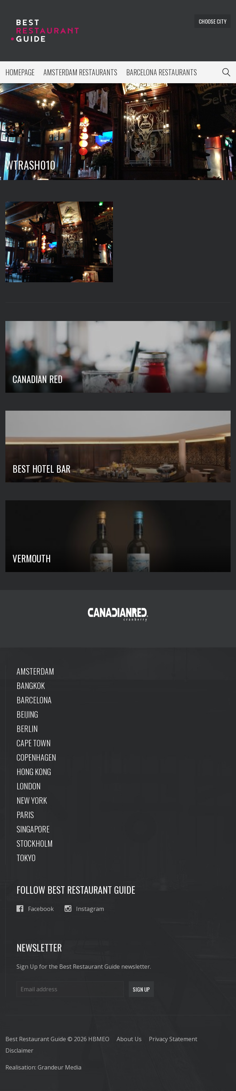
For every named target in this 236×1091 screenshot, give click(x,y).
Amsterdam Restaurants (80, 72)
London (28, 786)
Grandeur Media (59, 1067)
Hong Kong (33, 771)
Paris (25, 814)
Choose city (212, 21)
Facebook (35, 909)
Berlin (27, 728)
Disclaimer (19, 1050)
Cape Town (33, 742)
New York (31, 800)
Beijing (27, 714)
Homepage (19, 72)
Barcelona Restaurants (161, 72)
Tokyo (26, 857)
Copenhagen (36, 757)
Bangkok (30, 685)
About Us (129, 1039)
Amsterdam (35, 671)
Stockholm (34, 843)
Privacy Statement (173, 1039)
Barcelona (34, 699)
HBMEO (98, 1039)
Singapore (32, 829)
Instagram (84, 909)
